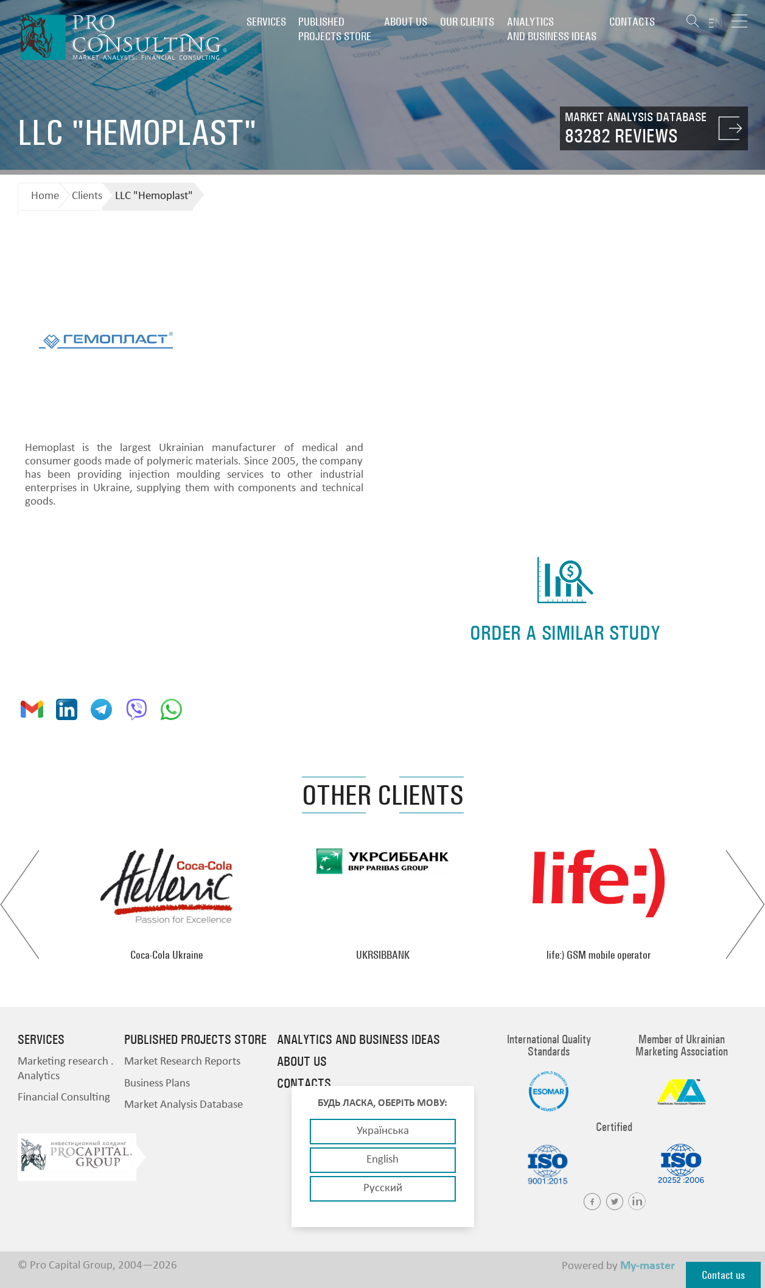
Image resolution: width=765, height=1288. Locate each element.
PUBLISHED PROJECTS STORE (334, 29)
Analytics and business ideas (551, 29)
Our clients (467, 22)
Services (266, 22)
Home (45, 196)
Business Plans (157, 1084)
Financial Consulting (64, 1098)
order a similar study (565, 632)
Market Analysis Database (183, 1105)
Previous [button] (20, 904)
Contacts (632, 22)
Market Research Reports (182, 1062)
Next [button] (745, 904)
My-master (647, 1266)
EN (715, 23)
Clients (87, 196)
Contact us (723, 1275)
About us (405, 22)
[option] (166, 905)
